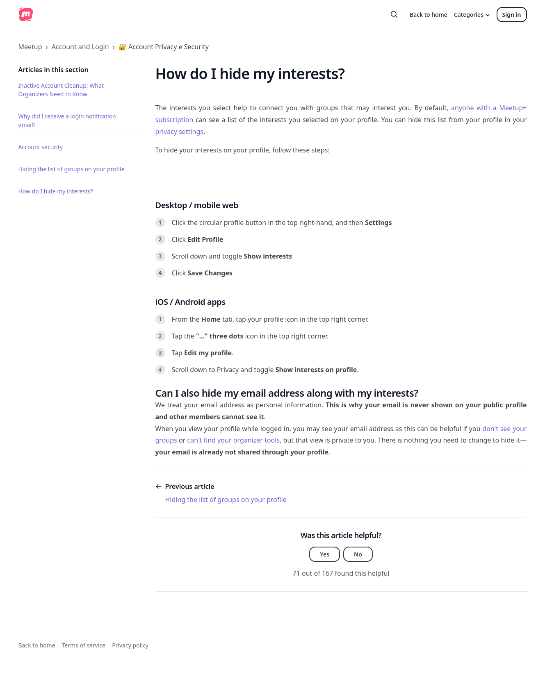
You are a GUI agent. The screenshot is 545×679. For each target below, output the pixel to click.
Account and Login (80, 46)
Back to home (428, 14)
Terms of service (84, 645)
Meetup (30, 46)
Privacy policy (130, 645)
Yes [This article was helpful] (324, 554)
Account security (40, 147)
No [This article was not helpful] (358, 554)
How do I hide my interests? (55, 191)
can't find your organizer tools (233, 440)
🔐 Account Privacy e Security (164, 46)
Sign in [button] (511, 14)
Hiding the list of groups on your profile (71, 169)
